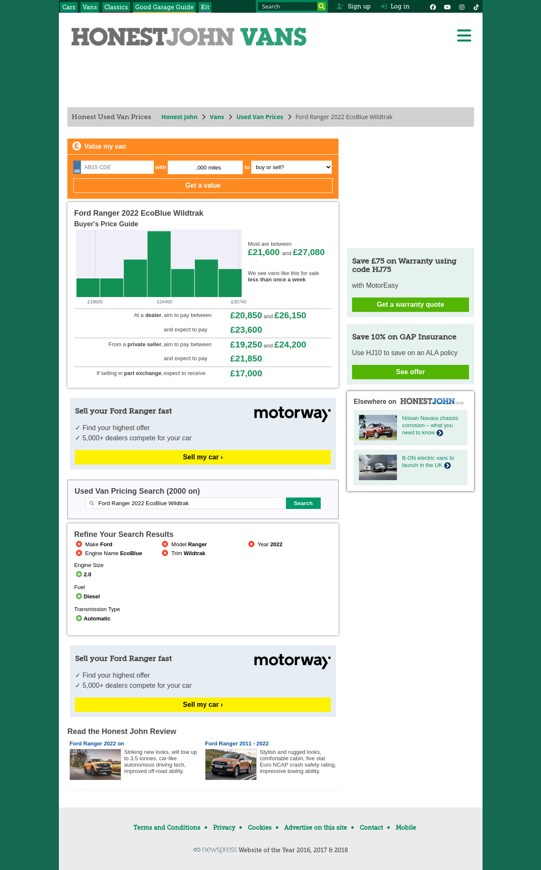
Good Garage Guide (164, 7)
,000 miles (208, 167)
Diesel (87, 596)
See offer (410, 371)
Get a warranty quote (410, 304)
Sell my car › (202, 457)
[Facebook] (433, 6)
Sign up (353, 6)
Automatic (92, 618)
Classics (116, 7)
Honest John (179, 117)
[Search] (321, 6)
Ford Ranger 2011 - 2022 (237, 743)
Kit (205, 7)
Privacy (224, 827)
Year (265, 544)
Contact (371, 827)
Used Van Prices (259, 117)
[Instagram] (461, 6)
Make (93, 544)
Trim (182, 553)
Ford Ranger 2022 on (96, 743)
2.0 (82, 574)
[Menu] (464, 36)
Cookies (260, 827)
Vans (90, 7)
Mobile (406, 827)
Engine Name (108, 553)
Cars (68, 7)
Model (183, 544)
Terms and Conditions (166, 827)
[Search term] (292, 6)
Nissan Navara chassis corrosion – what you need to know (430, 425)
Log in (395, 6)
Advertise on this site (315, 827)
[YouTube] (447, 6)
